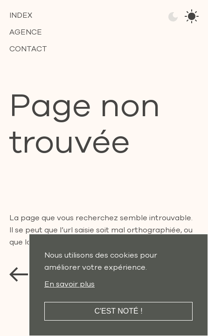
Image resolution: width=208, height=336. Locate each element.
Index (20, 15)
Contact (28, 49)
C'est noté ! (118, 311)
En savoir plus (69, 284)
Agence (25, 32)
